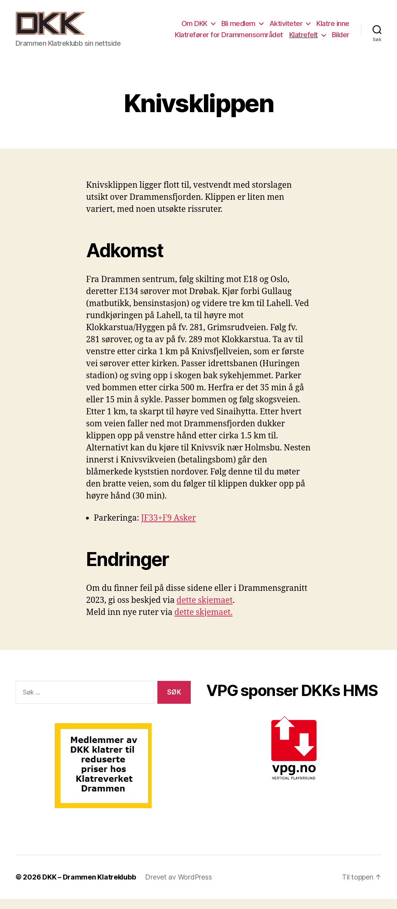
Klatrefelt (303, 40)
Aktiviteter (286, 28)
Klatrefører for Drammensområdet (229, 40)
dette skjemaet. (203, 623)
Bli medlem (238, 28)
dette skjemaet (204, 611)
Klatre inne (332, 28)
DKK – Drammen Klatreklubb (89, 887)
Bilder (340, 40)
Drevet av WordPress (178, 887)
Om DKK (194, 28)
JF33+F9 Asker (168, 528)
